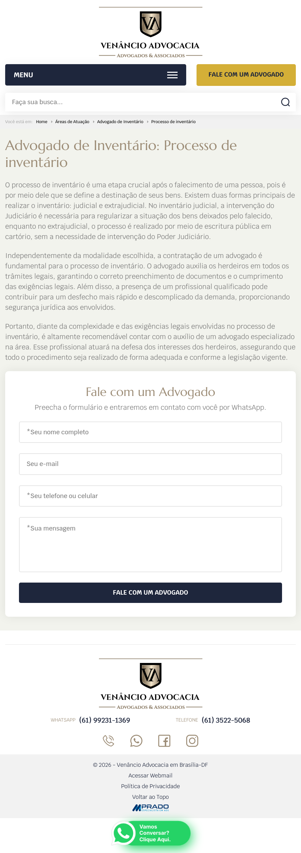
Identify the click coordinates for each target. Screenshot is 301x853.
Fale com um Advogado (246, 75)
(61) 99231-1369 (104, 720)
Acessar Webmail (151, 775)
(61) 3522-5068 (226, 720)
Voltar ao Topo (150, 797)
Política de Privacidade (150, 786)
